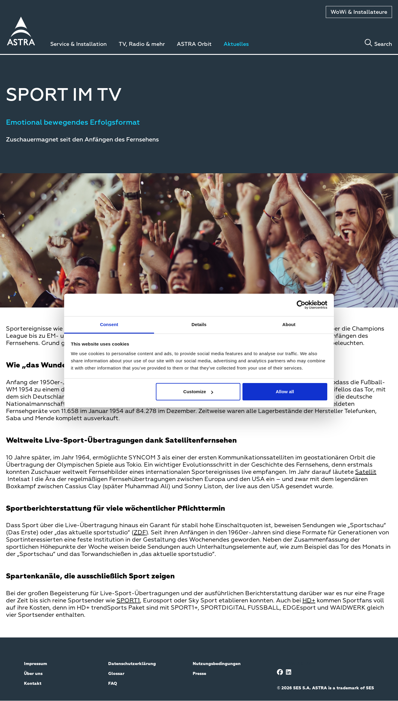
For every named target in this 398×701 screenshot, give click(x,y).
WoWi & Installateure (359, 12)
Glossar (116, 674)
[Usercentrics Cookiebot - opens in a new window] (301, 304)
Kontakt (32, 684)
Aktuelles (236, 44)
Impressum (35, 664)
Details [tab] (199, 324)
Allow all (285, 391)
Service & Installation (78, 44)
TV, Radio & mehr (142, 44)
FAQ (112, 684)
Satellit (365, 472)
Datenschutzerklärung (132, 664)
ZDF (140, 533)
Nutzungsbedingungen (217, 664)
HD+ (308, 601)
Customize (198, 391)
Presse (199, 674)
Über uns (33, 674)
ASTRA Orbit (194, 44)
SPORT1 (128, 601)
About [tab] (289, 324)
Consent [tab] (109, 324)
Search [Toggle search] (383, 44)
